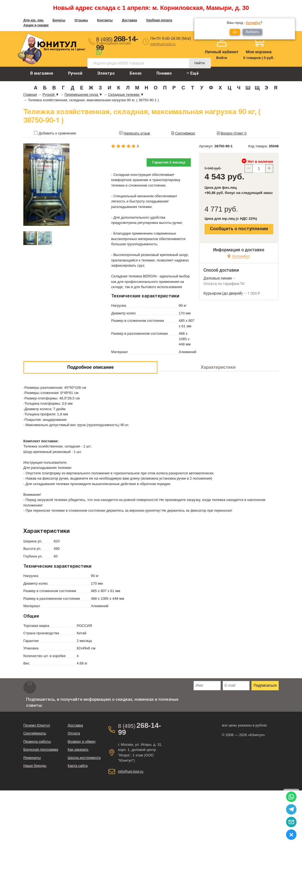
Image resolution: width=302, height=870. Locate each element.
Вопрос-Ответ (233, 133)
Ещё (193, 73)
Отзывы (81, 20)
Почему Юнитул (36, 725)
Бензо (136, 73)
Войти (221, 58)
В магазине (41, 73)
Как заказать (78, 749)
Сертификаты (34, 733)
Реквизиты (32, 758)
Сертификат (185, 133)
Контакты (105, 20)
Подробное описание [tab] (90, 367)
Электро (106, 73)
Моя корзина (259, 51)
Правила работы (37, 741)
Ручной (75, 73)
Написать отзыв (137, 133)
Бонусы (58, 20)
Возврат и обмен (81, 741)
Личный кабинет (222, 51)
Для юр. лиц (33, 20)
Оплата (74, 733)
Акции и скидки (36, 25)
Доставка (129, 20)
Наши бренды (34, 766)
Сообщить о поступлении (239, 229)
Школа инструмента (84, 758)
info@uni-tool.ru (163, 44)
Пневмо (164, 73)
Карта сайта (77, 766)
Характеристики (218, 367)
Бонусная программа (40, 749)
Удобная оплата (159, 20)
